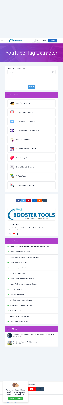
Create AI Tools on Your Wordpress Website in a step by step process (34, 334)
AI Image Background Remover (20, 316)
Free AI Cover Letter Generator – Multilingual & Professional (29, 246)
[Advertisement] (31, 19)
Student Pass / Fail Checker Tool (21, 305)
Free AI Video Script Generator (20, 252)
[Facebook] (18, 200)
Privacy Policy (10, 402)
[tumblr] (17, 233)
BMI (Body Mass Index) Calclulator (21, 300)
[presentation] (31, 79)
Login (44, 40)
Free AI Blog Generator (17, 273)
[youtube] (14, 233)
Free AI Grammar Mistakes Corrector (22, 278)
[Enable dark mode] (38, 40)
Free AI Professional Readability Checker (23, 284)
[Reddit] (39, 200)
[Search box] (34, 40)
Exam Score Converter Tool (19, 321)
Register (52, 40)
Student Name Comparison (19, 311)
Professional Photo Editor (18, 289)
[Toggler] (2, 40)
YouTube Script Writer (17, 295)
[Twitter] (23, 200)
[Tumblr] (44, 200)
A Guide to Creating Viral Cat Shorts (25, 342)
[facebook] (10, 233)
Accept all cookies (16, 398)
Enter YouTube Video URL (16, 68)
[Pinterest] (28, 200)
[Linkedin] (34, 200)
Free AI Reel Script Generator (19, 262)
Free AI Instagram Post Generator (21, 268)
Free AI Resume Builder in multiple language (24, 257)
